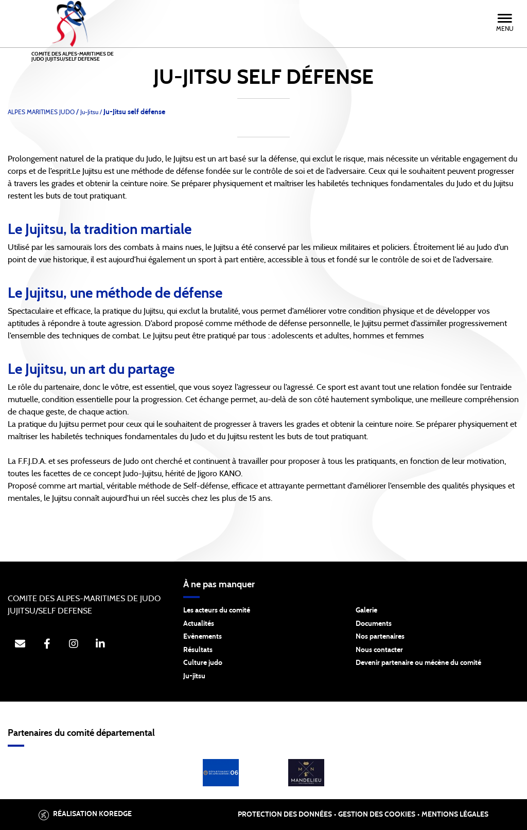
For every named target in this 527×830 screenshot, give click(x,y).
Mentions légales (454, 814)
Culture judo (202, 662)
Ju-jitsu (194, 676)
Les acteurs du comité (216, 610)
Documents (374, 623)
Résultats (198, 650)
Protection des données (285, 814)
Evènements (202, 636)
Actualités (198, 623)
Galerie (366, 610)
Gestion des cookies (376, 814)
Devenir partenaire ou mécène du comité (418, 662)
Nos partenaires (380, 636)
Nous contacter (379, 650)
